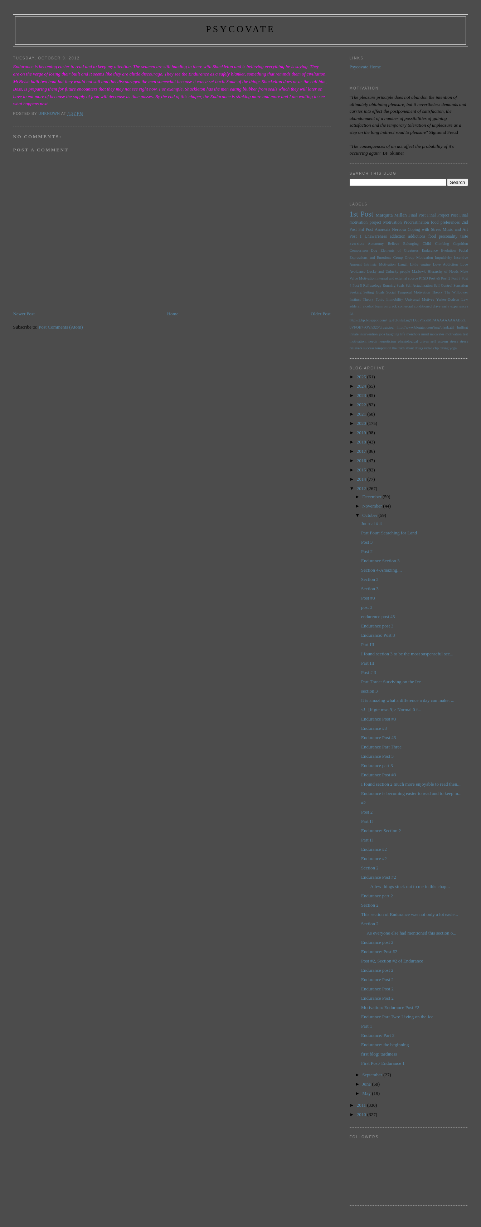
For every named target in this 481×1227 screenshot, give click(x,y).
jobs (382, 334)
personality (448, 236)
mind (425, 334)
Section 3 (370, 588)
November (372, 506)
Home (173, 313)
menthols (413, 334)
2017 (362, 451)
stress (454, 341)
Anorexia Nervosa (390, 229)
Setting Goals (373, 292)
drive (436, 306)
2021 (362, 414)
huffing (462, 327)
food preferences (445, 222)
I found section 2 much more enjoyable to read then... (411, 784)
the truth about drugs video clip (415, 348)
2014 (362, 479)
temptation (383, 348)
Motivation (392, 222)
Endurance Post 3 (377, 756)
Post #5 (434, 278)
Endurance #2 (374, 849)
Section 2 (370, 579)
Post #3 (368, 598)
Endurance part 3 (377, 765)
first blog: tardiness (379, 1054)
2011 (362, 1105)
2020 (362, 423)
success (368, 348)
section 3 (369, 691)
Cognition (460, 244)
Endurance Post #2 (378, 877)
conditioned (423, 306)
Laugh (403, 264)
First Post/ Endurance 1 (383, 1063)
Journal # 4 (371, 523)
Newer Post (23, 313)
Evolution (448, 250)
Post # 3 (368, 672)
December (372, 496)
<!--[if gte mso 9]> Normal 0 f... (391, 709)
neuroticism (387, 341)
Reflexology (372, 285)
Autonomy (376, 244)
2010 (362, 1114)
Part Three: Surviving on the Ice (391, 681)
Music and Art (455, 229)
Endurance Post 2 (377, 979)
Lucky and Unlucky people (388, 271)
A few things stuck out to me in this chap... (405, 886)
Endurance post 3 (377, 626)
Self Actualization (418, 285)
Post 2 (445, 278)
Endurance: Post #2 (379, 951)
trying (444, 348)
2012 (362, 488)
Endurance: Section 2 (381, 830)
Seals (400, 285)
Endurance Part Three (381, 747)
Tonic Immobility (389, 299)
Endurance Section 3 (380, 560)
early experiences (455, 306)
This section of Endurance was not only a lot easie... (409, 914)
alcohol (368, 306)
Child (427, 244)
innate (354, 334)
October (370, 515)
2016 (362, 460)
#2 (363, 802)
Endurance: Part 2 (377, 1035)
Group (398, 258)
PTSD (423, 278)
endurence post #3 (378, 616)
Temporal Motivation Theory (420, 292)
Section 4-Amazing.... (381, 570)
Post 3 (456, 278)
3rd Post (366, 229)
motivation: (358, 341)
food (432, 236)
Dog (374, 250)
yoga (453, 348)
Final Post (417, 215)
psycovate (240, 29)
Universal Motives (419, 299)
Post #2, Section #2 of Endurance (392, 961)
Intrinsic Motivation (380, 264)
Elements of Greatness (399, 250)
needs (372, 341)
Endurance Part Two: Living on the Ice (397, 1016)
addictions (417, 236)
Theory (368, 299)
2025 (362, 376)
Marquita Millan (391, 215)
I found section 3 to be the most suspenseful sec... (407, 653)
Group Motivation (419, 258)
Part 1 (366, 1026)
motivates (437, 334)
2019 (362, 432)
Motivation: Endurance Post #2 (390, 1007)
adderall (355, 306)
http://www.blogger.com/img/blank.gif (425, 327)
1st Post (362, 214)
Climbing (442, 244)
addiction (397, 236)
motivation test (457, 334)
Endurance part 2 (377, 895)
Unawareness (376, 236)
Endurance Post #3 (378, 719)
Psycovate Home (365, 66)
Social (391, 292)
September (372, 1074)
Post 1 (356, 236)
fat (352, 313)
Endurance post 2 (377, 942)
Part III (367, 644)
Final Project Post (442, 215)
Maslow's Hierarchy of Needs (435, 271)
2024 (362, 386)
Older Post (320, 313)
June (367, 1084)
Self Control (443, 285)
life (402, 334)
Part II (367, 821)
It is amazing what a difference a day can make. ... (407, 700)
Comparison (359, 250)
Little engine (420, 264)
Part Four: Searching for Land (389, 532)
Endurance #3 (374, 728)
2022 (362, 404)
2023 (362, 395)
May (367, 1093)
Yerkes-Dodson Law (452, 299)
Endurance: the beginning (385, 1044)
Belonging (410, 244)
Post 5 (357, 285)
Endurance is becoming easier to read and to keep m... (411, 793)
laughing (392, 334)
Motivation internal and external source (388, 278)
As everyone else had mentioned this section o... (408, 933)
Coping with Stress (424, 229)
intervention (369, 334)
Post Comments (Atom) (61, 327)
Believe (393, 244)
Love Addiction (445, 264)
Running (389, 285)
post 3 (366, 607)
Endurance (430, 250)
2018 (362, 442)
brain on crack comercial (394, 306)
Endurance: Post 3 (378, 635)
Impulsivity (443, 258)
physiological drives (413, 341)
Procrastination (416, 222)
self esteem (439, 341)
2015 (362, 469)
